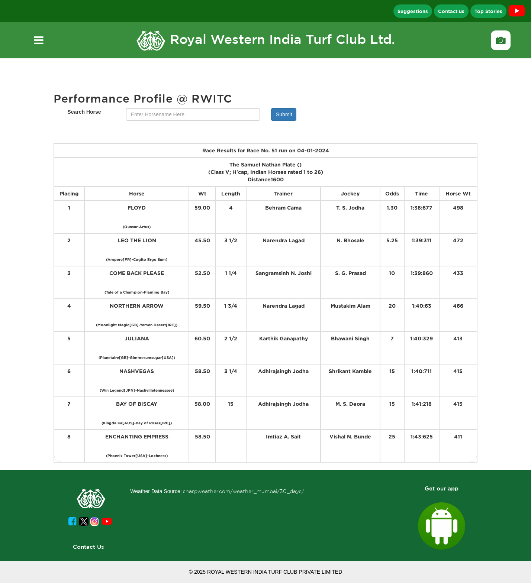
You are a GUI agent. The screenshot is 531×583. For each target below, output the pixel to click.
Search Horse (84, 112)
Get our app (441, 488)
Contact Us (88, 547)
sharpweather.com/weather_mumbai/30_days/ (243, 491)
